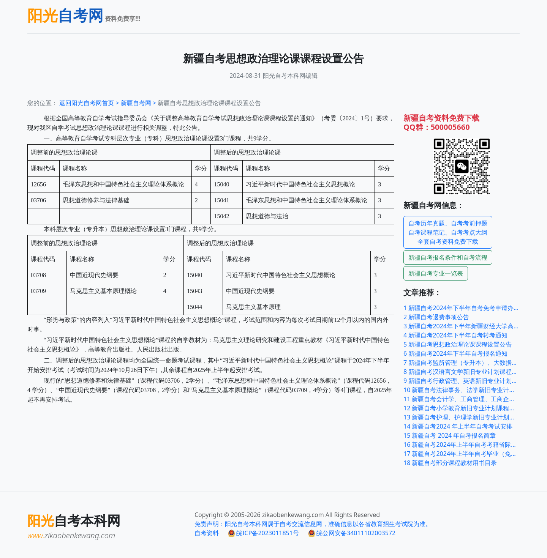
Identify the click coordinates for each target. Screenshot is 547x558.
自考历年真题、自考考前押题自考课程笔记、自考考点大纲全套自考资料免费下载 (447, 232)
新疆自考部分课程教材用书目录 (450, 463)
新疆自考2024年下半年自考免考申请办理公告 (461, 308)
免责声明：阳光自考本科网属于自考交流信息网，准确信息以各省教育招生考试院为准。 (313, 524)
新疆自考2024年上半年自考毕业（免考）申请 (461, 453)
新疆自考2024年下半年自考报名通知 (455, 353)
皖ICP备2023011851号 (263, 533)
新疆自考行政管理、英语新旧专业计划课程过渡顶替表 (461, 381)
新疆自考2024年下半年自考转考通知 (455, 335)
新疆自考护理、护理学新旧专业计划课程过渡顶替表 (461, 417)
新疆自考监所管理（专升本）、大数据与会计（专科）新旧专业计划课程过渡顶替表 (461, 362)
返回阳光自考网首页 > (89, 103)
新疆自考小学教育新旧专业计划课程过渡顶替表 (461, 408)
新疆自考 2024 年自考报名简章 (449, 435)
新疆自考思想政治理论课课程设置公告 (457, 344)
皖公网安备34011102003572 (351, 533)
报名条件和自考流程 (447, 257)
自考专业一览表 (435, 273)
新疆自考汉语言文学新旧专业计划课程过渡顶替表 (461, 371)
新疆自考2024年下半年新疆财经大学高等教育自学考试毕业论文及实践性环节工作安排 (461, 326)
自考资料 (206, 533)
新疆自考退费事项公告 (436, 317)
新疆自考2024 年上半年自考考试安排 (457, 426)
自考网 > (139, 103)
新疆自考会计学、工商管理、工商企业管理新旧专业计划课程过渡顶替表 (461, 399)
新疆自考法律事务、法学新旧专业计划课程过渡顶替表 (461, 390)
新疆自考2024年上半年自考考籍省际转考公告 (461, 444)
